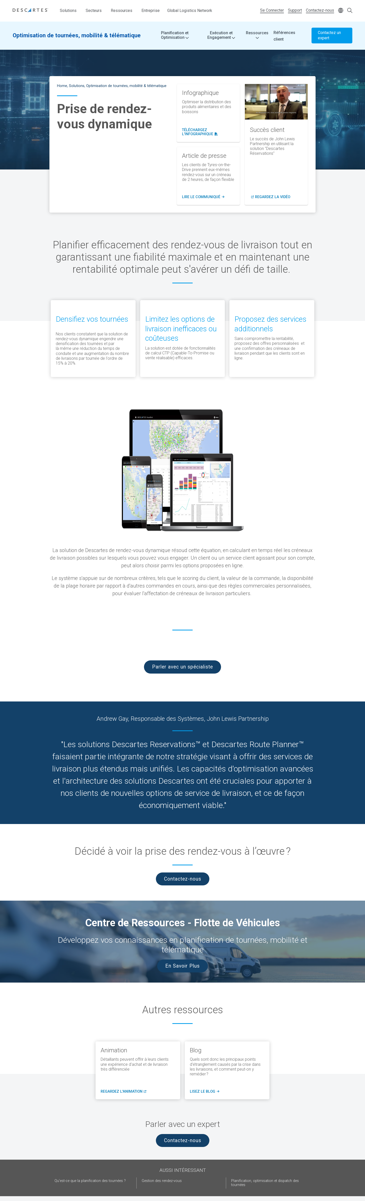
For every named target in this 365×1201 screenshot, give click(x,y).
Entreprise (150, 10)
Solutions (68, 10)
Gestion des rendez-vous (162, 1181)
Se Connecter (272, 10)
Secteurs (94, 10)
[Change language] (340, 11)
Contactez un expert (329, 35)
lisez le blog (204, 1092)
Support (295, 10)
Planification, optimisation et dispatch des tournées (265, 1183)
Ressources (121, 10)
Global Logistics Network (189, 10)
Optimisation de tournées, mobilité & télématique (77, 35)
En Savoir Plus (182, 966)
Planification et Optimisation (175, 35)
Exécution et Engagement (221, 35)
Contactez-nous (320, 10)
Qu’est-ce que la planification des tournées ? (90, 1181)
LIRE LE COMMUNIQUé (203, 197)
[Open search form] (349, 11)
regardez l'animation (123, 1092)
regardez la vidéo (272, 197)
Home (62, 86)
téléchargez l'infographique (208, 132)
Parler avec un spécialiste (182, 667)
